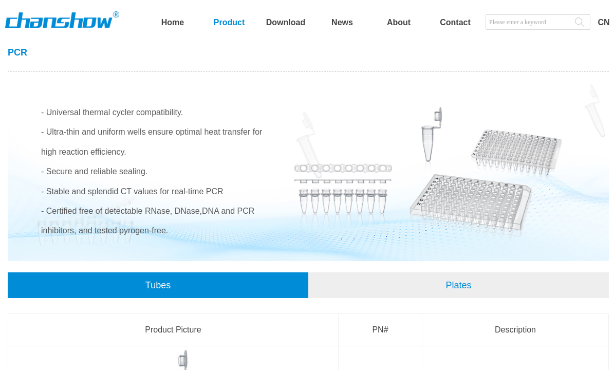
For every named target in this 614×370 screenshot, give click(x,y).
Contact (455, 22)
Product (229, 22)
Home (172, 22)
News (342, 22)
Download (285, 22)
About (399, 22)
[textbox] (527, 22)
